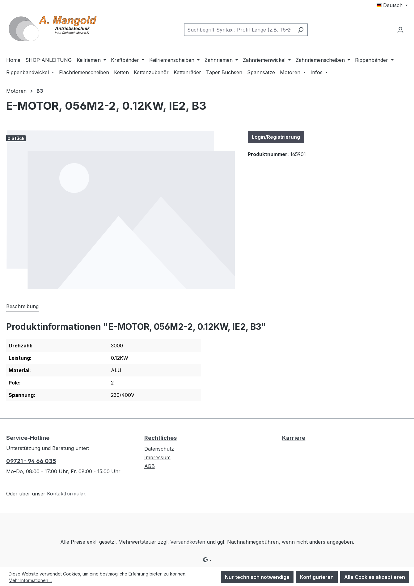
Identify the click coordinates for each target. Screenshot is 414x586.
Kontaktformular (66, 493)
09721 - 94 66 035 (31, 461)
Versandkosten (187, 542)
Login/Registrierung (276, 137)
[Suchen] (300, 29)
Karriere (293, 438)
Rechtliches (160, 438)
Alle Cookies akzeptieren (374, 577)
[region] (121, 209)
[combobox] (239, 29)
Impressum (157, 457)
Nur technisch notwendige (257, 577)
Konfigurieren (317, 577)
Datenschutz (159, 449)
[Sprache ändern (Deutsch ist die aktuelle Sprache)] (392, 5)
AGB (149, 466)
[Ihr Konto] (400, 29)
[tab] (22, 306)
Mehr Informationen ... (30, 580)
